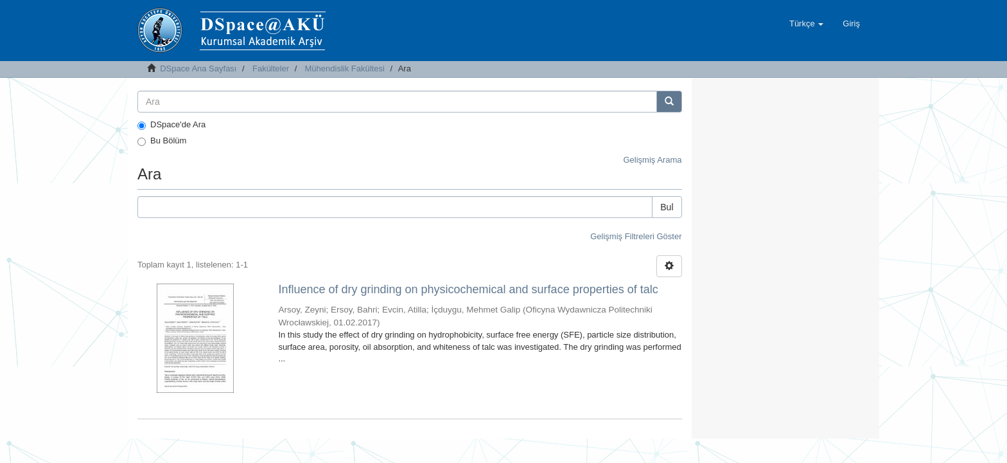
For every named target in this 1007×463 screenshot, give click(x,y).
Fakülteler (270, 68)
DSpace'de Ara (171, 125)
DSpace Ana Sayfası (198, 68)
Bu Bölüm (161, 141)
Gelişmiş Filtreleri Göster (635, 236)
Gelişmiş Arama (652, 160)
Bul (666, 207)
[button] (806, 24)
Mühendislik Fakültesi (345, 68)
